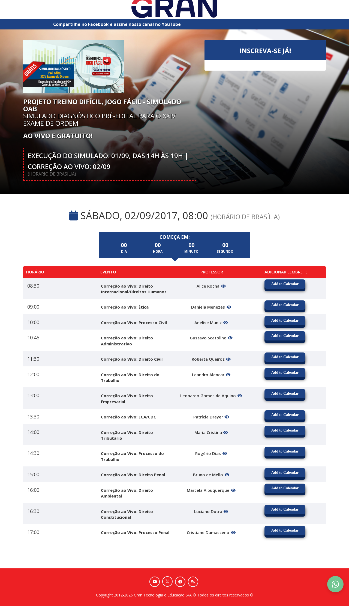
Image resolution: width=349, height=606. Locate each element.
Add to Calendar (285, 284)
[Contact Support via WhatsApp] (335, 584)
